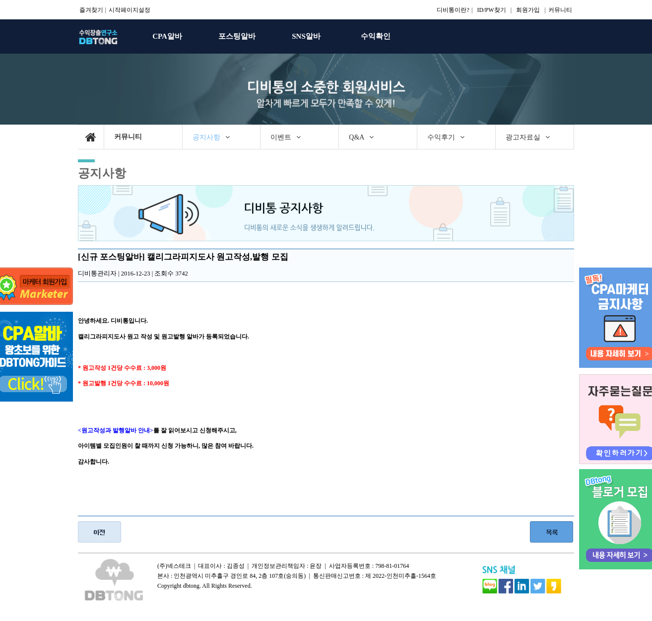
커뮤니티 (560, 9)
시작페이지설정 (129, 9)
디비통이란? (453, 9)
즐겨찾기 (91, 9)
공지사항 (102, 173)
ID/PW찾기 (491, 9)
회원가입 (528, 9)
